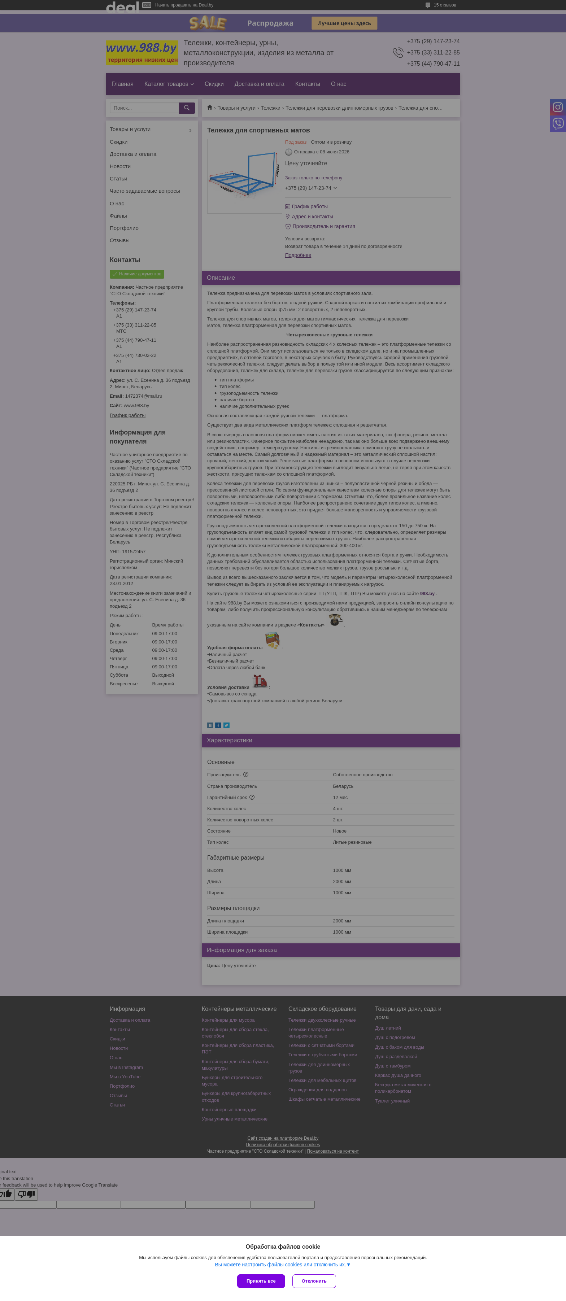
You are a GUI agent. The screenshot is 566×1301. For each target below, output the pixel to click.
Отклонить (314, 1281)
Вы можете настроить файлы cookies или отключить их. (280, 1264)
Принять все (261, 1281)
